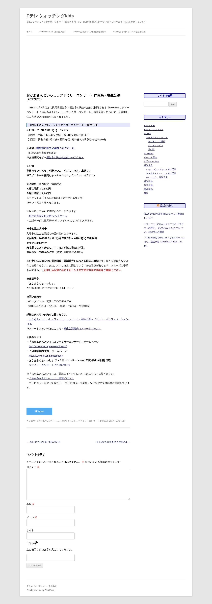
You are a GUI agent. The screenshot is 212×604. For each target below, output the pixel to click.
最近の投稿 (166, 205)
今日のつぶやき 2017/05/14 (113, 442)
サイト (30, 530)
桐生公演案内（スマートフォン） (82, 328)
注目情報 (148, 185)
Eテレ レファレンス (153, 129)
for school (148, 153)
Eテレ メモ (149, 125)
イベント (71, 421)
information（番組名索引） (53, 32)
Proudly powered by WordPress (40, 590)
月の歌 (151, 149)
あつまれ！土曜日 (156, 141)
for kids (147, 133)
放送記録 (148, 181)
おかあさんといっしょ (49, 421)
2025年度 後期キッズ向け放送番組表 (89, 32)
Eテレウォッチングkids (50, 15)
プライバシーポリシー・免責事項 (41, 586)
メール (31, 517)
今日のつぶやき (151, 161)
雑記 (146, 193)
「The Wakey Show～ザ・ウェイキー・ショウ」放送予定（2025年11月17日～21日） (164, 241)
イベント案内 (150, 157)
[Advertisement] (106, 60)
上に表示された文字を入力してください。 (50, 549)
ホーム (29, 32)
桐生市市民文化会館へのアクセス (65, 157)
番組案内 (148, 189)
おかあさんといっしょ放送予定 (161, 173)
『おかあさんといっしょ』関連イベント (51, 378)
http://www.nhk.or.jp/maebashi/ (46, 355)
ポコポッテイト (155, 145)
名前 (30, 503)
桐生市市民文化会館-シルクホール (48, 215)
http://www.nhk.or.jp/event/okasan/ (48, 346)
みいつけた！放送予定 (157, 177)
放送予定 (148, 165)
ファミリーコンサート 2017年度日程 (49, 365)
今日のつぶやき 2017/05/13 (43, 442)
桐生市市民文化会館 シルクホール (55, 148)
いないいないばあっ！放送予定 (161, 169)
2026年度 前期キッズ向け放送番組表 (129, 32)
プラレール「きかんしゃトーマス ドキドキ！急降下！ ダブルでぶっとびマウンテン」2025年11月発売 (164, 228)
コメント (33, 466)
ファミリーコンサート (89, 421)
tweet (39, 411)
